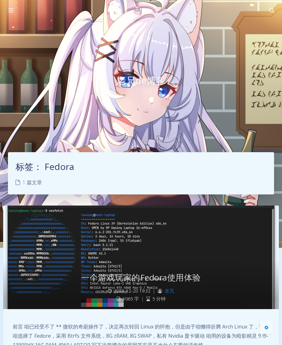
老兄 (169, 291)
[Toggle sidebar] (10, 10)
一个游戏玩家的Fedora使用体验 (141, 277)
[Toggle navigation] (271, 10)
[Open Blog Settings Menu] (266, 327)
